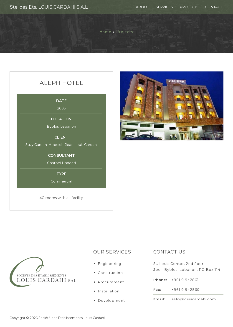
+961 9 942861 (185, 280)
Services (164, 7)
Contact (213, 7)
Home (105, 31)
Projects (189, 7)
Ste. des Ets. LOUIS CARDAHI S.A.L (49, 7)
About (142, 7)
